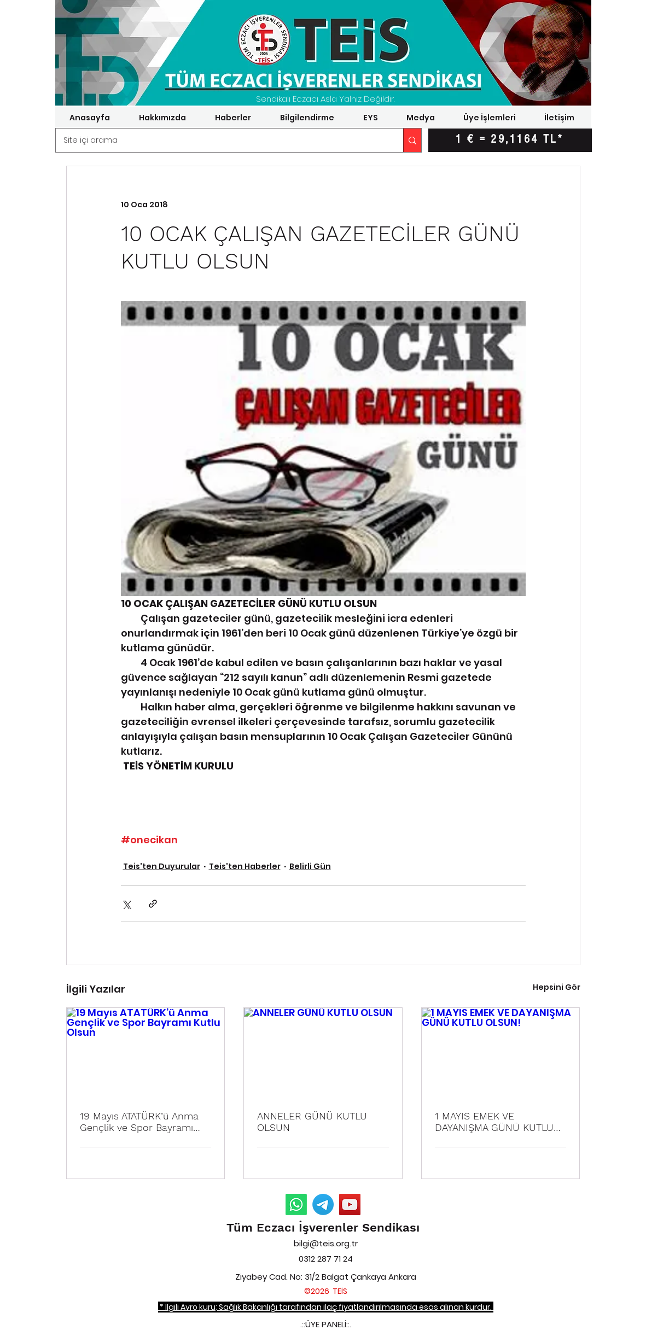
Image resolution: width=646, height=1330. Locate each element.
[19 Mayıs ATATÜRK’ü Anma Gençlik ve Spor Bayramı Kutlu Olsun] (146, 1052)
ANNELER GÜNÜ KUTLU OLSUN (312, 1121)
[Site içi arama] (221, 140)
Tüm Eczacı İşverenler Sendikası (323, 1227)
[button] (163, 117)
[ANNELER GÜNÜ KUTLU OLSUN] (323, 1052)
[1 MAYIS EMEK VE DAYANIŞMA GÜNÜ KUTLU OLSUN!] (501, 1052)
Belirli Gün (310, 866)
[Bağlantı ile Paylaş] (153, 904)
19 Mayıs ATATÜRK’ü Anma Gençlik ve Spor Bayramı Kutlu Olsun (139, 1121)
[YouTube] (349, 1204)
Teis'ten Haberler (245, 866)
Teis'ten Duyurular (161, 866)
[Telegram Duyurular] (323, 1204)
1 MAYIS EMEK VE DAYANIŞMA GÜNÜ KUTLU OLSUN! (494, 1121)
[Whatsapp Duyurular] (296, 1204)
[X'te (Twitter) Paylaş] (126, 904)
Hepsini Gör (556, 987)
